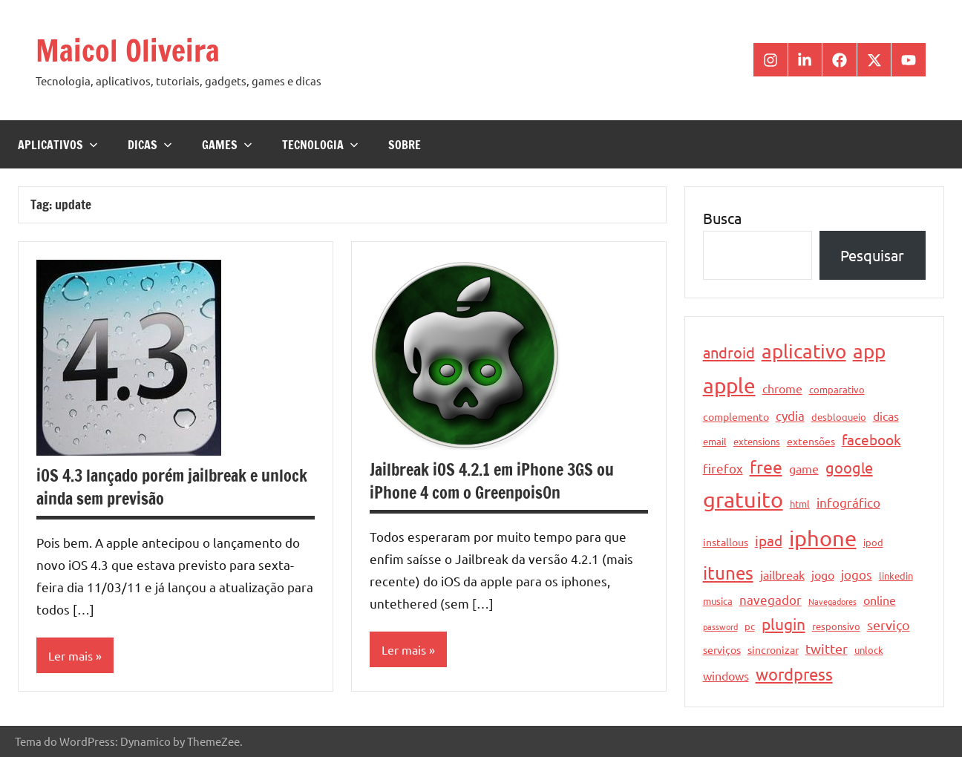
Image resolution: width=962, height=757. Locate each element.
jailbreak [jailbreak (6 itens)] (782, 574)
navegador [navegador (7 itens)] (770, 599)
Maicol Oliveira (128, 50)
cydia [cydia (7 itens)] (790, 415)
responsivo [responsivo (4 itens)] (836, 626)
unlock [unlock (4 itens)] (868, 649)
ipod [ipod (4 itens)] (873, 542)
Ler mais (70, 655)
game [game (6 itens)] (804, 468)
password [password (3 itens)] (720, 626)
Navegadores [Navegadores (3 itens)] (832, 601)
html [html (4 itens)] (800, 503)
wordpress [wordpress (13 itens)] (794, 674)
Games (227, 145)
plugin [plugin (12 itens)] (783, 623)
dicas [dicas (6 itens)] (886, 415)
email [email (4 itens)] (715, 441)
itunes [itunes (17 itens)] (728, 572)
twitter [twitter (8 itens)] (826, 648)
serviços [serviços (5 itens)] (722, 649)
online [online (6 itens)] (879, 599)
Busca (722, 218)
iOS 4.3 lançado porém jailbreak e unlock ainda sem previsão (171, 487)
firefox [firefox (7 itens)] (723, 468)
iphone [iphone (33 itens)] (823, 538)
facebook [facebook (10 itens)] (871, 439)
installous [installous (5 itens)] (725, 541)
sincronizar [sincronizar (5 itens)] (773, 649)
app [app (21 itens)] (869, 351)
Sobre (404, 145)
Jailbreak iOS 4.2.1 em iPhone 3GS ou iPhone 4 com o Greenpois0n (492, 481)
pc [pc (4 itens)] (750, 626)
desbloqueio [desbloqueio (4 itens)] (838, 416)
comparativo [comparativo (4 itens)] (837, 389)
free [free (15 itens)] (766, 466)
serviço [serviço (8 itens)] (888, 624)
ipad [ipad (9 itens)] (768, 540)
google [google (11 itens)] (849, 467)
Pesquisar (872, 255)
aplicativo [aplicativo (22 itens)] (804, 351)
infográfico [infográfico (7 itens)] (848, 502)
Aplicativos (58, 145)
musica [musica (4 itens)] (718, 600)
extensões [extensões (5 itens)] (811, 441)
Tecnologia (320, 145)
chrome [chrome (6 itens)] (782, 388)
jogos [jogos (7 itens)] (856, 574)
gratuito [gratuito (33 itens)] (743, 499)
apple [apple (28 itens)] (729, 385)
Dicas (150, 145)
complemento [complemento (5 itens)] (736, 416)
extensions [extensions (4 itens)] (756, 441)
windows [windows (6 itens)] (726, 675)
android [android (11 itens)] (729, 352)
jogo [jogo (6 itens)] (822, 574)
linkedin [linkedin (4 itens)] (896, 575)
